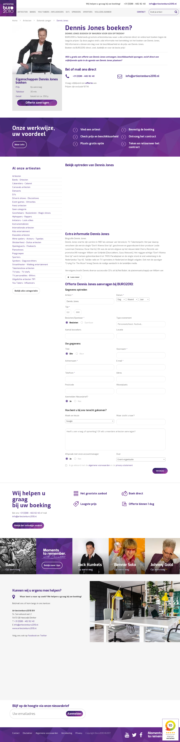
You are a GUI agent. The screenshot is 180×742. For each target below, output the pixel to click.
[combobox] (121, 299)
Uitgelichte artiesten (23, 279)
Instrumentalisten (20, 224)
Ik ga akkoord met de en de (101, 465)
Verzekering (66, 733)
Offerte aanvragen (37, 102)
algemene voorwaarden (99, 465)
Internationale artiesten (23, 227)
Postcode (69, 384)
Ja (70, 401)
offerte (89, 83)
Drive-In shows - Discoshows (25, 198)
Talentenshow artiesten (23, 268)
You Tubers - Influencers (23, 283)
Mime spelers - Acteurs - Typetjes (27, 238)
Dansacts (16, 190)
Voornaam (121, 349)
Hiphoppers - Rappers (22, 216)
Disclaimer (27, 733)
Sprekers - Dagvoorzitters (24, 260)
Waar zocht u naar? (125, 415)
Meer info (19, 144)
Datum (120, 295)
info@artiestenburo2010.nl (163, 3)
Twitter (43, 635)
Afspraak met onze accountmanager (82, 454)
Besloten (74, 322)
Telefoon (70, 373)
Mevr (81, 354)
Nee (79, 401)
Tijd (67, 307)
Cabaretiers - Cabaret (22, 183)
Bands (33, 12)
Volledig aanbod (103, 12)
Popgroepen (18, 253)
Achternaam (71, 361)
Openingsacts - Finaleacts (24, 246)
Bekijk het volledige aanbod (28, 525)
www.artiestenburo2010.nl (24, 628)
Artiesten (22, 12)
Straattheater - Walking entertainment (30, 264)
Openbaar (89, 322)
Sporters (87, 12)
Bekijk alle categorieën (26, 290)
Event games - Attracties (24, 202)
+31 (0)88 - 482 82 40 (135, 3)
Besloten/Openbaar (74, 318)
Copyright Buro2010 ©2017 (97, 733)
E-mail (119, 361)
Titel (67, 349)
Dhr (71, 354)
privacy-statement (124, 465)
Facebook (32, 635)
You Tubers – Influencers (51, 12)
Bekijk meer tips (52, 565)
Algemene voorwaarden (47, 733)
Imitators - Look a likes (22, 220)
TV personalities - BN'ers (23, 275)
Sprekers (76, 12)
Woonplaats (122, 384)
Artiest (69, 295)
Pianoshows (17, 249)
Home (14, 20)
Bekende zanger (44, 20)
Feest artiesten (19, 205)
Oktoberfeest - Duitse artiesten (26, 242)
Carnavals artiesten (21, 187)
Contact (141, 12)
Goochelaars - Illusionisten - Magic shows (31, 213)
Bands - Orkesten (20, 179)
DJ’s (68, 12)
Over (118, 454)
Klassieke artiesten (21, 235)
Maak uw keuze (72, 415)
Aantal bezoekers (73, 330)
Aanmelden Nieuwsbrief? (76, 396)
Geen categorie (19, 209)
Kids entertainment (21, 231)
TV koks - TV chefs (21, 272)
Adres (119, 373)
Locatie (119, 330)
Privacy (79, 733)
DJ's (14, 194)
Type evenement (124, 318)
